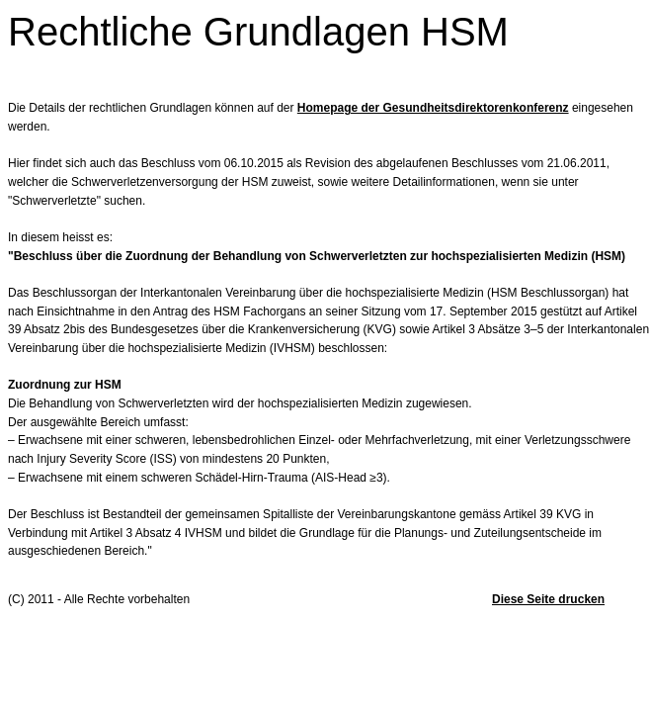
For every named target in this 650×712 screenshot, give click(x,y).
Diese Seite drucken (548, 599)
